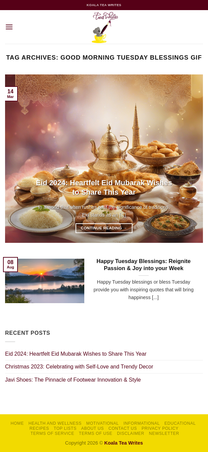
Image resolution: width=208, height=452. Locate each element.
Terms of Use (95, 433)
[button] (9, 27)
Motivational (102, 423)
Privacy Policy (160, 428)
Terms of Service (52, 433)
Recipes (39, 428)
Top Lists (65, 428)
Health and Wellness (55, 423)
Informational (141, 423)
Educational (180, 423)
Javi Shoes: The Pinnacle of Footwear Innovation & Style (73, 380)
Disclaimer (130, 433)
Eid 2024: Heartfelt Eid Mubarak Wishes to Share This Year (104, 187)
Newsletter (164, 433)
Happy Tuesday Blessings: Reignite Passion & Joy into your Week (143, 265)
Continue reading (104, 228)
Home (17, 423)
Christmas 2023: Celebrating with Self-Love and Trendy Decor (79, 366)
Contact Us (123, 428)
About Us (92, 428)
